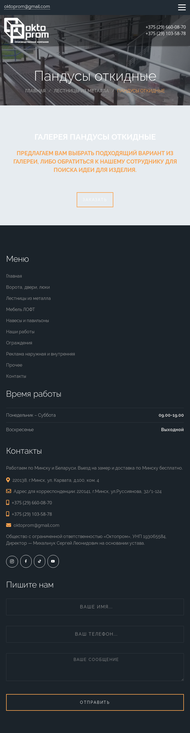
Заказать (95, 200)
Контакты (16, 376)
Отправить (95, 702)
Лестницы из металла (28, 298)
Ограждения (19, 342)
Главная (14, 276)
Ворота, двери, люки (28, 287)
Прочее (14, 365)
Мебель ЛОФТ (20, 309)
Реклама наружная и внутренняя (40, 354)
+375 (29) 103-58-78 (166, 33)
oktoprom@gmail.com (27, 6)
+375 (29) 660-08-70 (166, 27)
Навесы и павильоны (27, 320)
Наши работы (20, 331)
